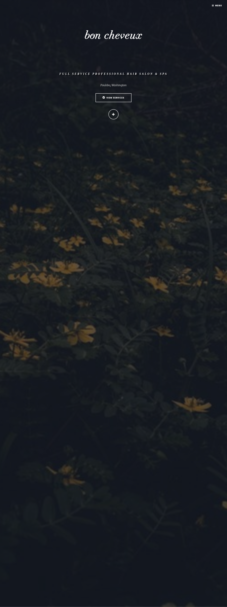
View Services (115, 98)
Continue (113, 115)
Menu (218, 5)
